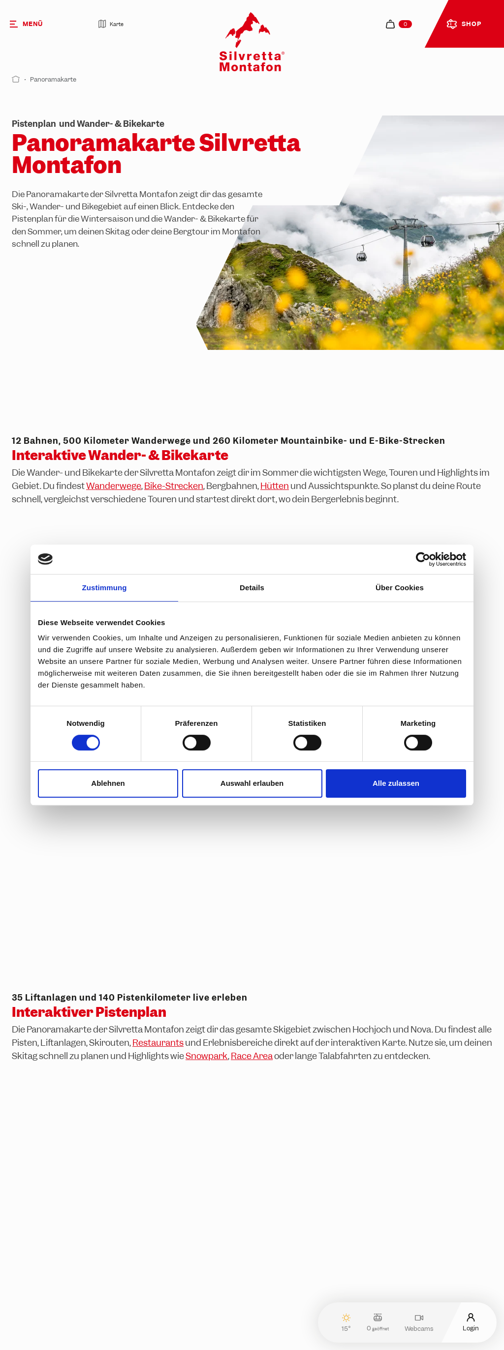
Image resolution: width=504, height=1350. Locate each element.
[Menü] (40, 24)
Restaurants (158, 1042)
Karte (111, 24)
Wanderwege (113, 485)
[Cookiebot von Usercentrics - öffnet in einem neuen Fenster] (423, 559)
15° (346, 1323)
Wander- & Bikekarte (204, 218)
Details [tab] (252, 587)
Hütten (274, 485)
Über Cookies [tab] (400, 587)
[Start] (16, 79)
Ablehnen (108, 783)
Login (471, 1322)
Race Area (252, 1056)
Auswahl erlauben (252, 783)
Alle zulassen (396, 783)
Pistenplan (32, 218)
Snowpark (207, 1056)
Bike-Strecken (173, 485)
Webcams (419, 1323)
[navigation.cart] (399, 24)
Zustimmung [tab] (104, 587)
